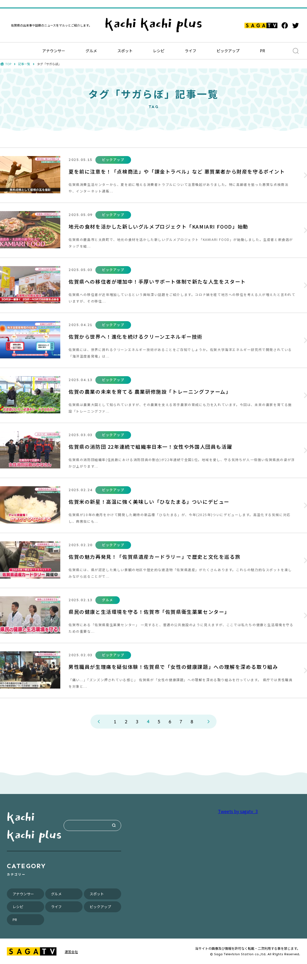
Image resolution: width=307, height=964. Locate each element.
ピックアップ (228, 50)
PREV (98, 721)
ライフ (190, 50)
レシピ (158, 50)
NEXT (208, 721)
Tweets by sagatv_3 (238, 811)
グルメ (91, 50)
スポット (125, 50)
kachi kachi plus (34, 825)
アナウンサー (53, 50)
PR (262, 50)
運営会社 (71, 951)
